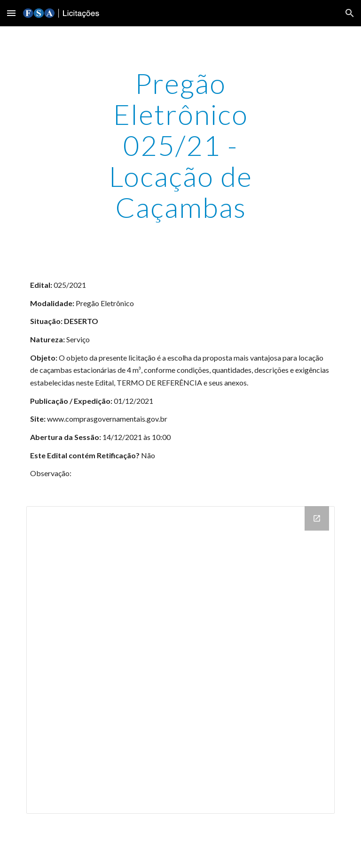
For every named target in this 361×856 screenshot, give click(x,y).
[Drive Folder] (180, 660)
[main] (180, 145)
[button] (11, 13)
